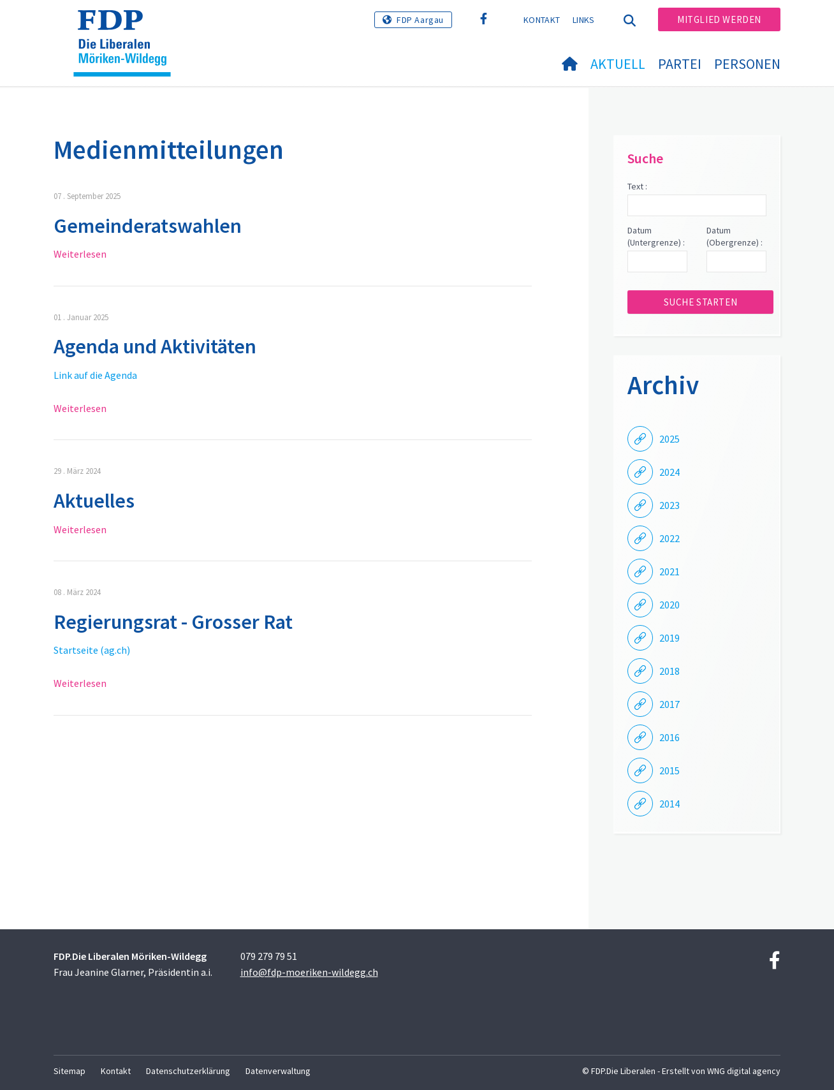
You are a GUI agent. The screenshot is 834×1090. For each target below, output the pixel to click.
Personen (747, 64)
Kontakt (541, 20)
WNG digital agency (743, 1071)
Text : (637, 186)
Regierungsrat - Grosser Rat (173, 622)
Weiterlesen (80, 253)
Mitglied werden (719, 19)
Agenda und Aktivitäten (155, 346)
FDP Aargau (420, 20)
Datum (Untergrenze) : (656, 237)
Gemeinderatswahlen (148, 226)
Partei (679, 64)
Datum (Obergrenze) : (734, 237)
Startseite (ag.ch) (92, 650)
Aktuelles (94, 500)
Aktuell (617, 64)
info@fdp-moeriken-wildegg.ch (309, 972)
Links (584, 20)
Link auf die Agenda (95, 375)
